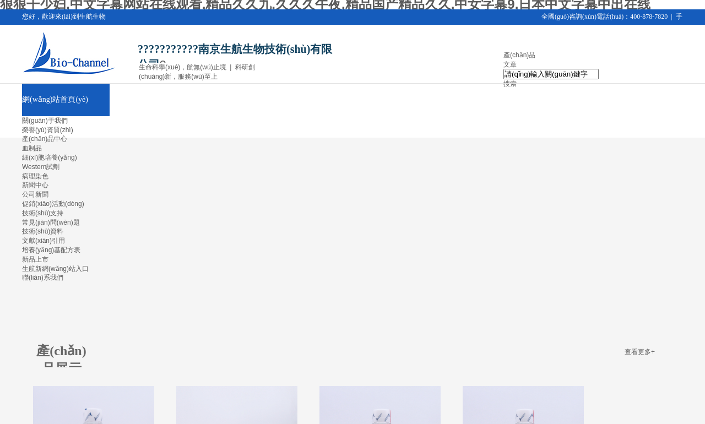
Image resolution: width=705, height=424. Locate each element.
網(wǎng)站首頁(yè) (55, 99)
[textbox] (551, 74)
